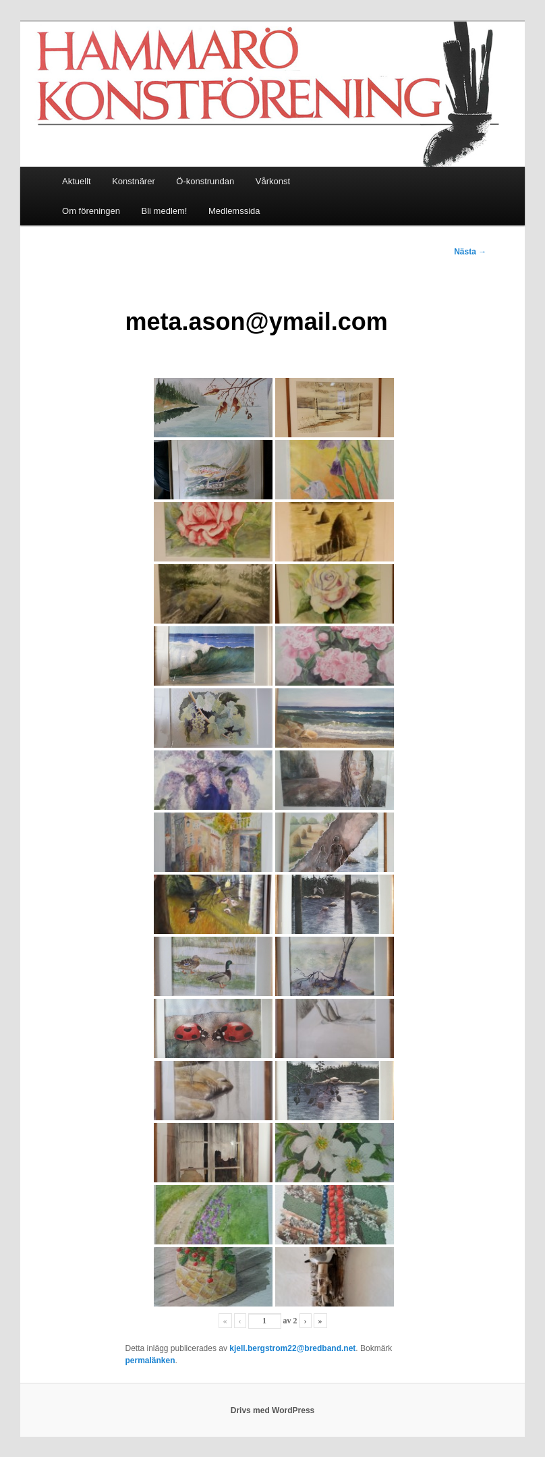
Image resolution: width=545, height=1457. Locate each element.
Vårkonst (273, 181)
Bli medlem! (165, 211)
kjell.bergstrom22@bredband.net (292, 1348)
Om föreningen (91, 211)
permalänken (150, 1360)
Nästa (470, 251)
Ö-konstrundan (205, 181)
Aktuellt (76, 181)
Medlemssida (234, 211)
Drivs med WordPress (273, 1410)
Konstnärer (133, 181)
